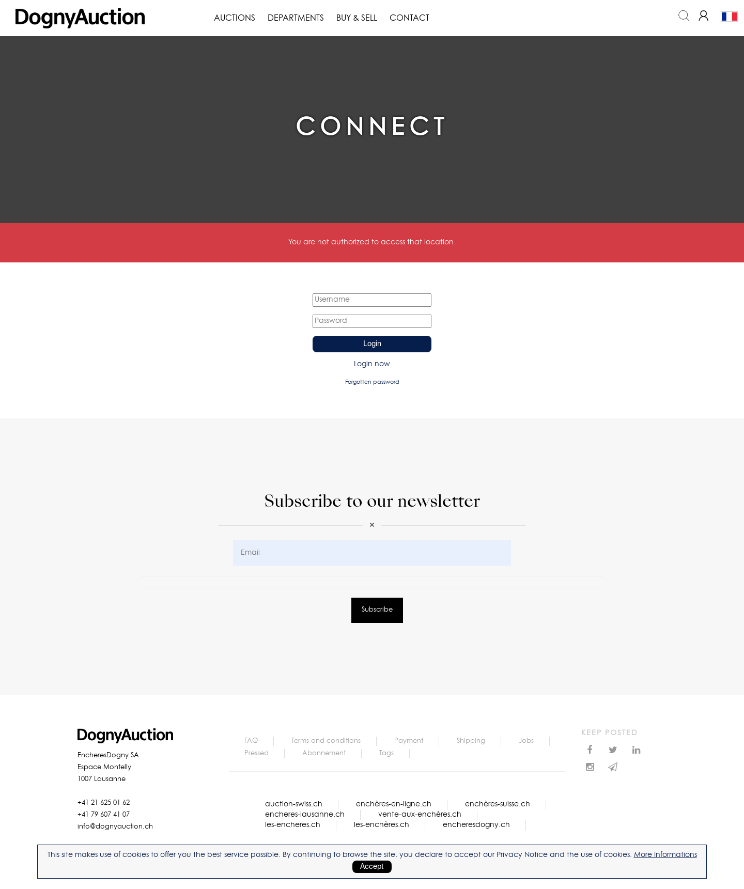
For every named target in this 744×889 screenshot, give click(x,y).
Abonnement (324, 753)
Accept (372, 866)
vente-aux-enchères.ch (419, 814)
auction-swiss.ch (293, 804)
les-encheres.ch (292, 825)
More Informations (665, 855)
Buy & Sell (356, 18)
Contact (409, 18)
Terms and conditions (326, 741)
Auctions (234, 18)
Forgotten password (372, 382)
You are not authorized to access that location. (372, 242)
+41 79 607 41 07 (104, 815)
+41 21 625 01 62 (104, 803)
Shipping (471, 741)
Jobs (526, 741)
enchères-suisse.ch (497, 804)
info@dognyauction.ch (115, 826)
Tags (386, 753)
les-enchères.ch (381, 825)
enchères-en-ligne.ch (393, 804)
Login (372, 344)
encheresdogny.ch (476, 825)
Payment (408, 741)
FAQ (251, 741)
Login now (372, 364)
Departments (296, 18)
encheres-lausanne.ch (305, 814)
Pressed (256, 753)
